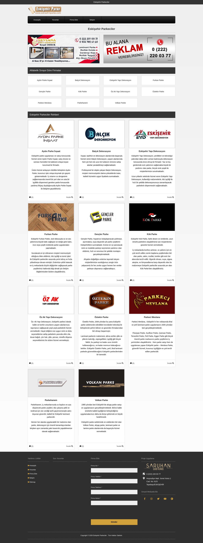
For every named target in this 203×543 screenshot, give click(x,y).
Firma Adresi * (96, 498)
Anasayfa (37, 20)
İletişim (92, 20)
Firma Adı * (95, 466)
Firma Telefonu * (96, 487)
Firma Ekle (74, 20)
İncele (69, 197)
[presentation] (117, 512)
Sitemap (31, 482)
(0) (31, 197)
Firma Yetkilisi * (96, 477)
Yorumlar (55, 20)
